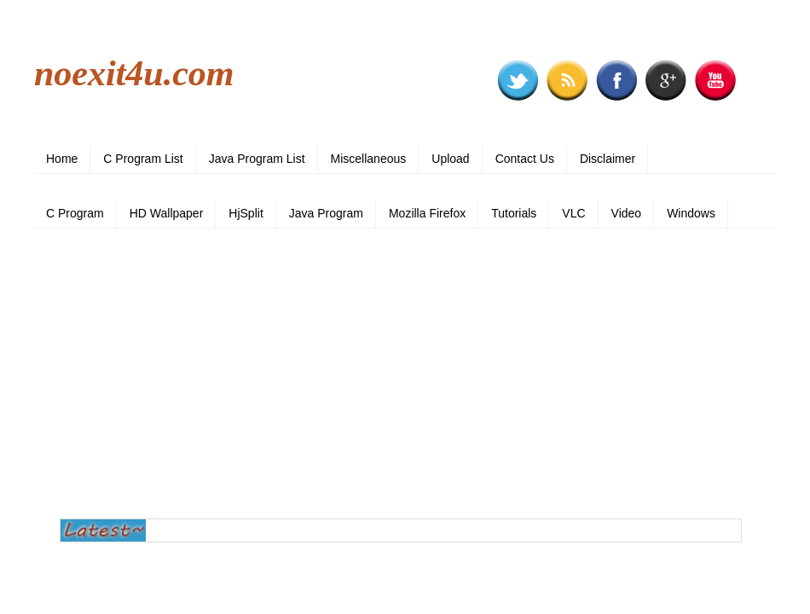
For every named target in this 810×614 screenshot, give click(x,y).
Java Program (326, 213)
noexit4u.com (134, 73)
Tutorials (513, 213)
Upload (450, 158)
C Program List (142, 158)
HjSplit (246, 213)
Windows (691, 213)
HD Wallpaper (167, 213)
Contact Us (524, 158)
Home (62, 158)
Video (626, 213)
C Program (75, 213)
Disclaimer (607, 158)
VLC (573, 213)
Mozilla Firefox (427, 213)
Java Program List (257, 158)
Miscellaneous (369, 158)
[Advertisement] (405, 373)
